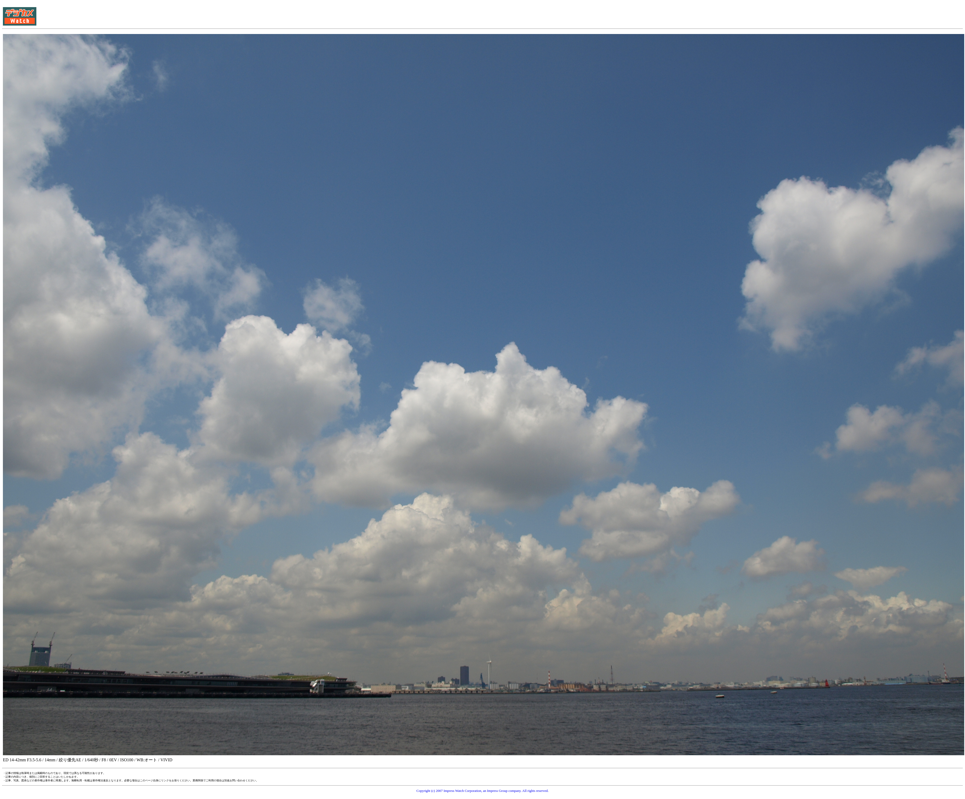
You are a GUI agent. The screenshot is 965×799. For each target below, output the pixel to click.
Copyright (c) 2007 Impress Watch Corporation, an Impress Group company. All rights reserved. (482, 791)
